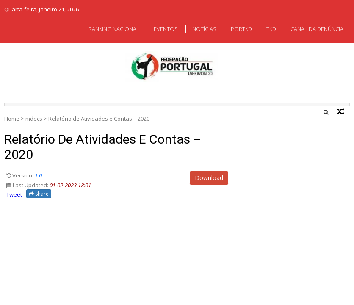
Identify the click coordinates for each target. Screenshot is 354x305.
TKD (271, 29)
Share (39, 193)
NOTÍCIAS (204, 29)
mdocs (33, 118)
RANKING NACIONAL (113, 29)
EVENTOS (166, 29)
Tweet (14, 194)
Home (11, 118)
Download (209, 178)
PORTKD (241, 29)
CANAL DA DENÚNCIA (316, 29)
